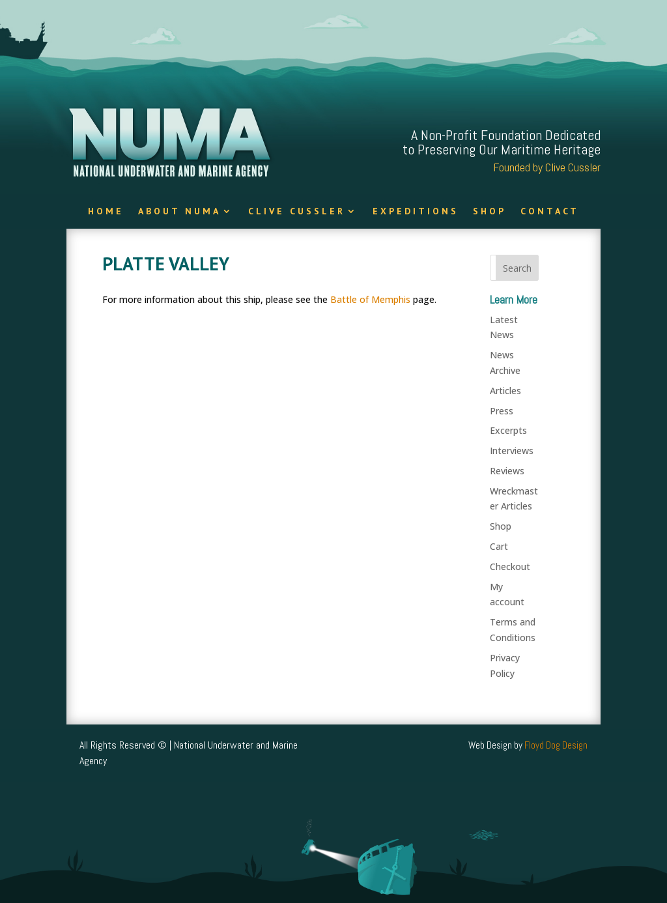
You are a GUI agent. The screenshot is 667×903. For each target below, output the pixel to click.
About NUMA (179, 212)
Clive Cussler (296, 212)
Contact (549, 212)
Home (106, 212)
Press (501, 411)
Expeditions (416, 212)
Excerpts (508, 430)
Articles (505, 390)
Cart (499, 546)
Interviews (511, 450)
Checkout (510, 566)
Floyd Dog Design (556, 745)
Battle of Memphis (370, 299)
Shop (489, 212)
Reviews (507, 471)
